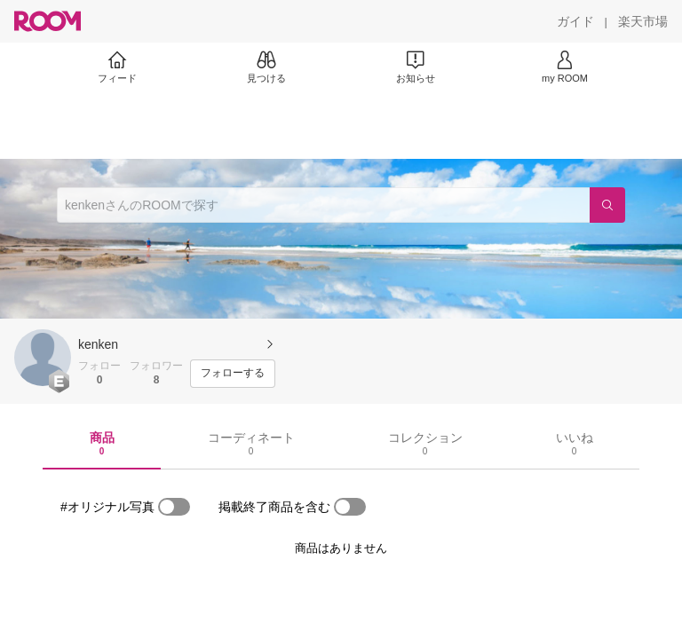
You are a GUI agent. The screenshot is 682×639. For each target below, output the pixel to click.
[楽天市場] (643, 21)
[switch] (174, 507)
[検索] (607, 205)
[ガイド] (575, 21)
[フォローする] (232, 373)
